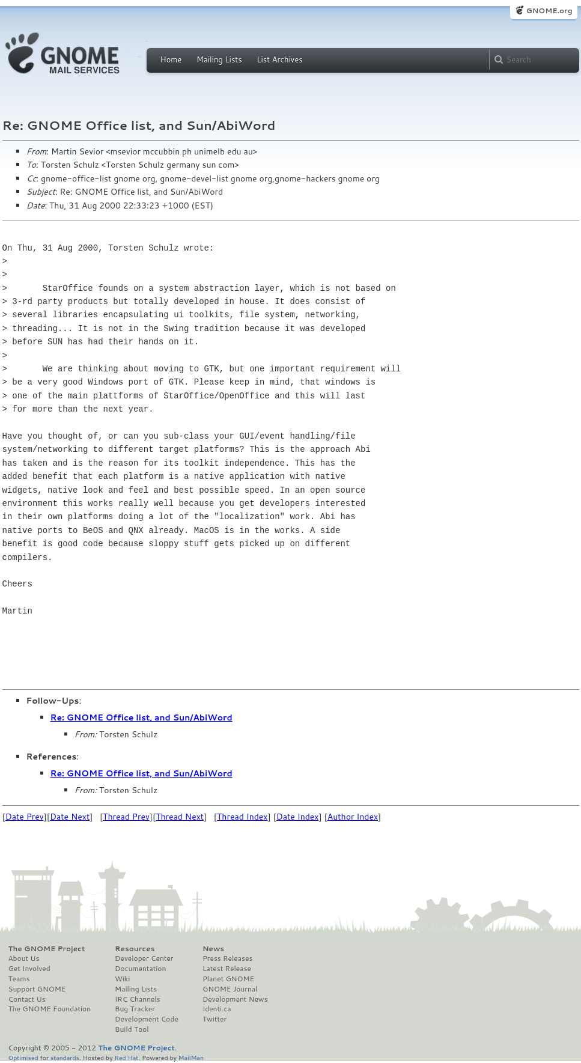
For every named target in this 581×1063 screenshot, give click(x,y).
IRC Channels (137, 999)
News (213, 949)
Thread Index (242, 817)
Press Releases (227, 958)
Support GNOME (37, 989)
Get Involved (29, 968)
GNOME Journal (230, 989)
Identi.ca (216, 1009)
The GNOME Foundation (49, 1009)
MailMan (191, 1057)
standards (64, 1057)
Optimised (23, 1057)
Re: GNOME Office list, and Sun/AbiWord (141, 717)
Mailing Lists (219, 59)
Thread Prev (126, 817)
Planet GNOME (228, 979)
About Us (24, 958)
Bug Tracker (135, 1009)
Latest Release (226, 968)
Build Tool (131, 1029)
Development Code (146, 1019)
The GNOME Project (46, 949)
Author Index (352, 817)
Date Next (70, 817)
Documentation (140, 968)
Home (171, 59)
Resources (134, 949)
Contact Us (27, 999)
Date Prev (24, 817)
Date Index (297, 817)
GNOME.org (549, 10)
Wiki (122, 979)
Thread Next (180, 817)
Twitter (214, 1019)
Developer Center (144, 958)
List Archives (279, 59)
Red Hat (126, 1057)
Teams (19, 979)
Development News (235, 999)
